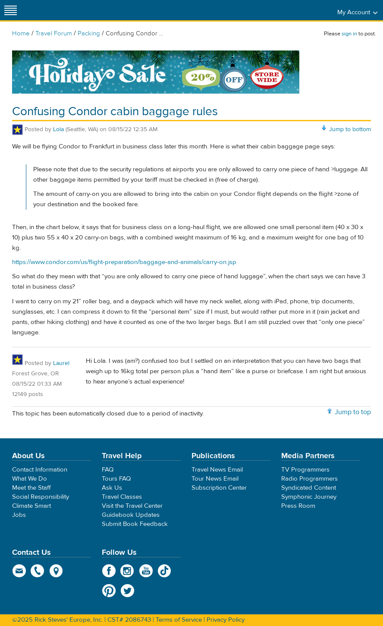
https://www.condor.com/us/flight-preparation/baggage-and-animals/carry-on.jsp (124, 262)
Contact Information (39, 470)
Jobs (19, 515)
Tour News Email (215, 479)
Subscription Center (219, 488)
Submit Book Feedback (135, 524)
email (19, 571)
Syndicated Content (308, 488)
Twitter (127, 591)
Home (21, 33)
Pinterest (109, 591)
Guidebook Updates (131, 515)
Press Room (298, 506)
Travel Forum (53, 33)
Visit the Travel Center (132, 506)
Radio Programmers (309, 479)
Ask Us (112, 488)
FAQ (107, 470)
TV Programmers (305, 470)
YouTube (146, 571)
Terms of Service (179, 620)
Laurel (61, 363)
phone (38, 571)
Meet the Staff (31, 488)
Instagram (127, 571)
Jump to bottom (350, 129)
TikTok (164, 571)
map (56, 571)
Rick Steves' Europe (191, 10)
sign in (349, 33)
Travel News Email (217, 470)
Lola (58, 129)
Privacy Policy (226, 620)
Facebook (109, 571)
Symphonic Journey (308, 497)
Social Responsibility (40, 497)
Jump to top (353, 412)
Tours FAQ (116, 479)
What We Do (29, 479)
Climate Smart (31, 506)
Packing (89, 33)
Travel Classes (122, 497)
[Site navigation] (11, 10)
